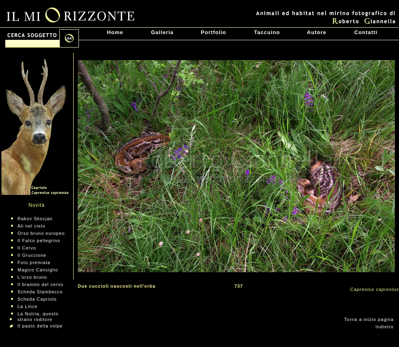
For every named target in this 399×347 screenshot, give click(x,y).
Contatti (365, 32)
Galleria (162, 32)
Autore (317, 32)
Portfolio (213, 32)
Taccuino (267, 32)
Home (115, 32)
